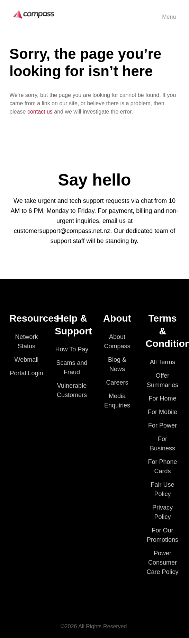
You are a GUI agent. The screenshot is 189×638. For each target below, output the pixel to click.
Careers (117, 382)
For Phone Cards (162, 466)
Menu (169, 17)
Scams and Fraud (71, 367)
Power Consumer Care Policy (163, 562)
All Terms (163, 362)
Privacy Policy (162, 512)
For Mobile (162, 411)
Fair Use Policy (162, 489)
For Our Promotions (162, 535)
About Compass (117, 341)
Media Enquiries (117, 401)
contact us (40, 112)
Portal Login (26, 373)
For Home (163, 398)
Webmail (27, 359)
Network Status (26, 341)
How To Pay (72, 349)
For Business (162, 443)
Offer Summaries (162, 380)
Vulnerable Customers (72, 390)
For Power (162, 425)
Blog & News (117, 364)
